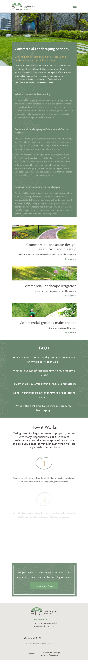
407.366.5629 (40, 619)
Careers (31, 653)
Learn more (71, 264)
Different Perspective (49, 655)
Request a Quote (44, 586)
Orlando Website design (50, 652)
